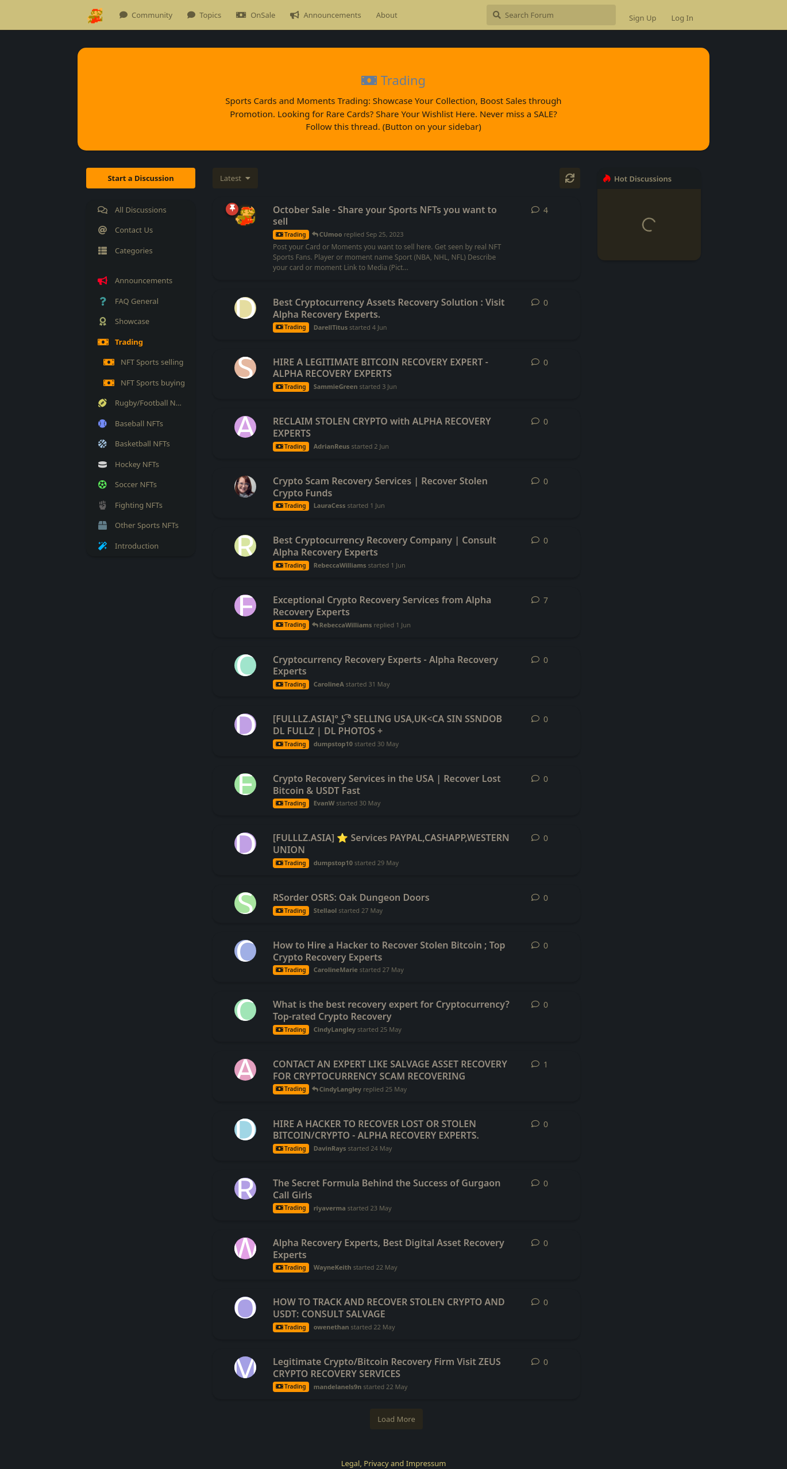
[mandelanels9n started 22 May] (245, 1367)
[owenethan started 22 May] (245, 1307)
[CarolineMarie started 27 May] (245, 951)
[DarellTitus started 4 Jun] (245, 308)
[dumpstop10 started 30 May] (245, 724)
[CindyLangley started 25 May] (245, 1010)
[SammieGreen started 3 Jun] (245, 368)
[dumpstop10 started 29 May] (245, 843)
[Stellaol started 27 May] (245, 903)
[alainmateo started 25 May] (245, 1070)
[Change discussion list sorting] (235, 178)
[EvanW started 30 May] (245, 784)
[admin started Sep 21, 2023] (245, 215)
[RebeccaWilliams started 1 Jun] (245, 546)
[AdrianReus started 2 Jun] (245, 427)
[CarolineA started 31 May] (245, 665)
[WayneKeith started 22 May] (245, 1248)
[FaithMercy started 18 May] (245, 605)
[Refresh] (570, 178)
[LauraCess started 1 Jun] (245, 487)
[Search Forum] (551, 15)
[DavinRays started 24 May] (245, 1129)
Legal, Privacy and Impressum (393, 1463)
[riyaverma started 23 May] (245, 1189)
